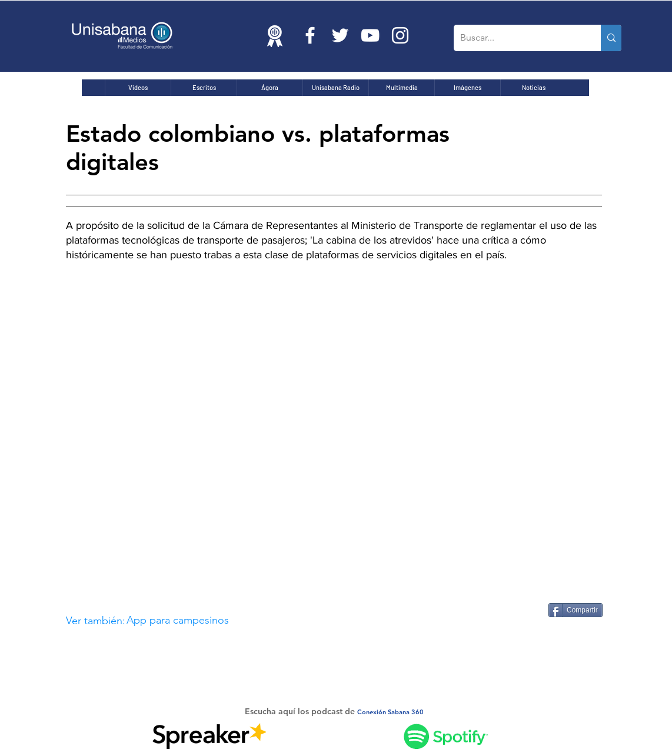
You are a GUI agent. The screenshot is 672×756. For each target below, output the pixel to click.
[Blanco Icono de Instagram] (400, 35)
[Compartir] (575, 610)
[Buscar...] (518, 38)
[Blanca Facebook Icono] (310, 35)
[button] (282, 621)
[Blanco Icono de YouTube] (370, 35)
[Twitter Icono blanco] (340, 35)
